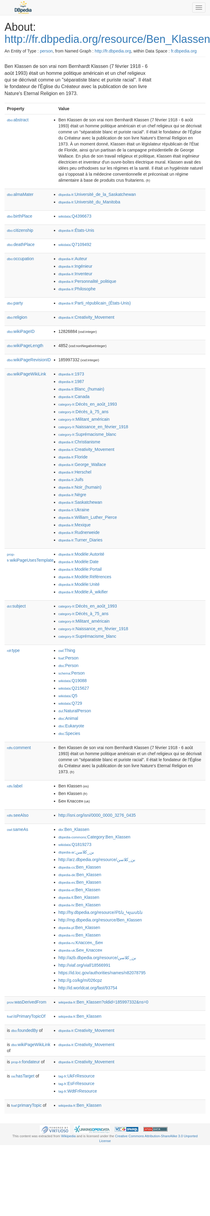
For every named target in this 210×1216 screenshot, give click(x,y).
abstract (18, 119)
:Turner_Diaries (80, 540)
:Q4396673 (75, 216)
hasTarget (22, 1076)
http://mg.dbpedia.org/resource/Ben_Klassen (100, 920)
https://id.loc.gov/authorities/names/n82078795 (102, 972)
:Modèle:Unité (79, 584)
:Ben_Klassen (73, 829)
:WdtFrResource (77, 1091)
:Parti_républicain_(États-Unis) (94, 303)
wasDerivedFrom (26, 1002)
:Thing (66, 650)
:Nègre (72, 494)
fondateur (25, 1061)
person (46, 51)
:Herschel (75, 472)
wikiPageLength (25, 345)
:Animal (68, 718)
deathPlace (21, 244)
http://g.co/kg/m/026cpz (80, 980)
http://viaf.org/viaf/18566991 (84, 965)
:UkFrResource (76, 1076)
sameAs (17, 829)
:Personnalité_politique (87, 281)
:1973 (71, 374)
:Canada (73, 396)
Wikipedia (68, 1136)
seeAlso (18, 815)
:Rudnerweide (79, 532)
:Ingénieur (75, 266)
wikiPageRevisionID (29, 359)
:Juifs (70, 479)
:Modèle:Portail (80, 569)
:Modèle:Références (84, 576)
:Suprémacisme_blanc (87, 434)
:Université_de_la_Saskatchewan (97, 194)
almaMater (20, 194)
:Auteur (72, 258)
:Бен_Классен (80, 950)
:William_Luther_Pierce (87, 517)
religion (17, 317)
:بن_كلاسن (76, 852)
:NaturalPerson (74, 710)
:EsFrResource (76, 1083)
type (13, 650)
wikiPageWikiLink (26, 374)
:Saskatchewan (80, 502)
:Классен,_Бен (80, 942)
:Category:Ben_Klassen (94, 837)
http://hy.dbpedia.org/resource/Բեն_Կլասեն (100, 912)
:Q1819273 (75, 844)
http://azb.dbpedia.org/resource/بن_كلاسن (97, 957)
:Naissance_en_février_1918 (93, 426)
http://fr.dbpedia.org (113, 51)
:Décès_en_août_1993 (87, 404)
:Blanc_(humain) (81, 389)
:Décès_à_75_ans (83, 411)
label (14, 786)
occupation (20, 258)
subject (16, 606)
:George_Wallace (82, 464)
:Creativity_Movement (86, 317)
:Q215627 (73, 688)
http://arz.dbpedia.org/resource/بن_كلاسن (96, 859)
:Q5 (67, 695)
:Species (69, 733)
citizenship (20, 230)
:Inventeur (75, 273)
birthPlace (19, 216)
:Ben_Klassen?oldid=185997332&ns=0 (103, 1002)
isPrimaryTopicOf (26, 1016)
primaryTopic (26, 1105)
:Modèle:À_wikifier (83, 591)
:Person (68, 658)
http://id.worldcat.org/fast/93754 (87, 987)
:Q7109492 (75, 244)
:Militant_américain (84, 419)
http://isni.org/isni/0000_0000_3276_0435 (97, 815)
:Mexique (74, 524)
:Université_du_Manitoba (89, 201)
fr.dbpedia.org (184, 51)
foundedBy (24, 1030)
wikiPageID (21, 331)
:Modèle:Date (78, 561)
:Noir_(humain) (80, 487)
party (15, 303)
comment (19, 747)
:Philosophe (77, 288)
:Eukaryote (71, 725)
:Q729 (70, 703)
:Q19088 (72, 680)
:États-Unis (76, 230)
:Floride (73, 457)
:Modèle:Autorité (81, 554)
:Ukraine (73, 509)
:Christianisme (79, 441)
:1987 (71, 381)
